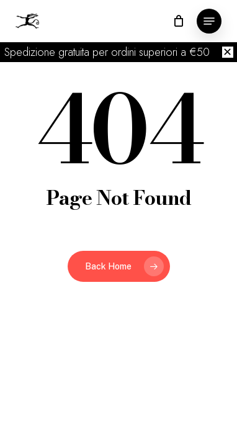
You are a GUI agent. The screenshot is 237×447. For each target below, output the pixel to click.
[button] (209, 21)
